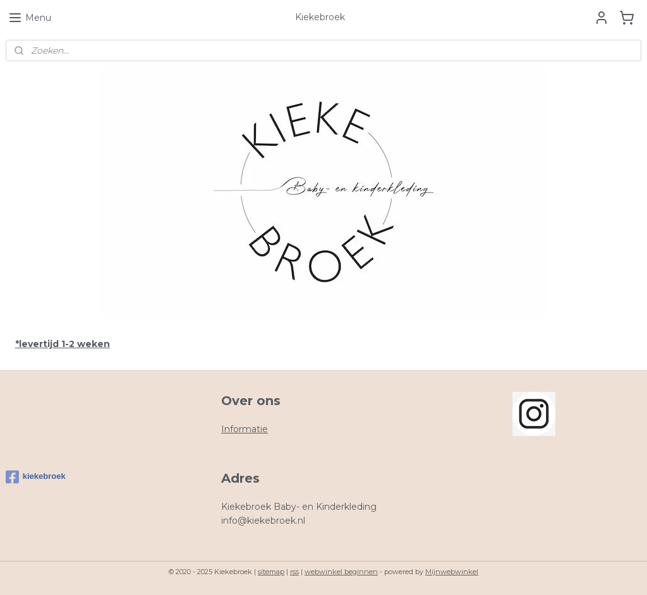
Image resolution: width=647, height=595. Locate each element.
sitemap (271, 571)
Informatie (244, 429)
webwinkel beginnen (341, 571)
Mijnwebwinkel (451, 571)
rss (294, 571)
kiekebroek (36, 477)
